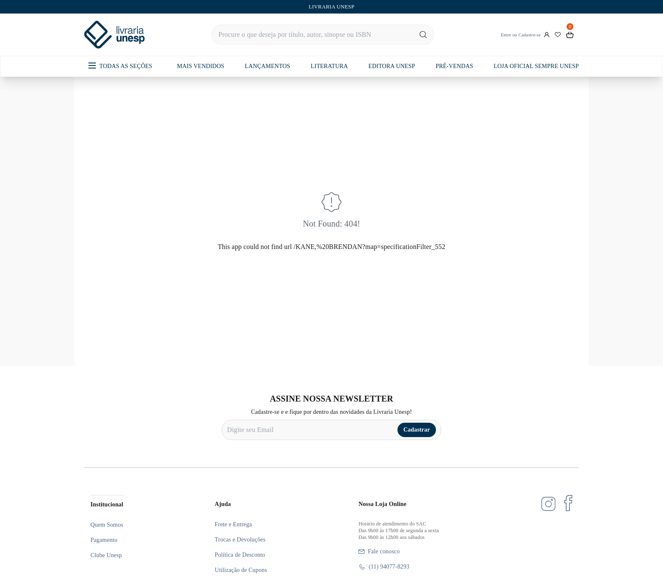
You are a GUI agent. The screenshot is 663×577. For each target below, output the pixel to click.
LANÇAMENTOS (267, 66)
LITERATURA (329, 66)
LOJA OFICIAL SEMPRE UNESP (535, 66)
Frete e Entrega (233, 524)
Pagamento (104, 540)
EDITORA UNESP (391, 66)
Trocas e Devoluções (240, 539)
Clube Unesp (106, 555)
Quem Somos (106, 525)
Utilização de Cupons (241, 570)
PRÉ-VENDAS (454, 66)
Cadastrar (416, 430)
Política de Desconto (240, 555)
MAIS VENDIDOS (201, 66)
